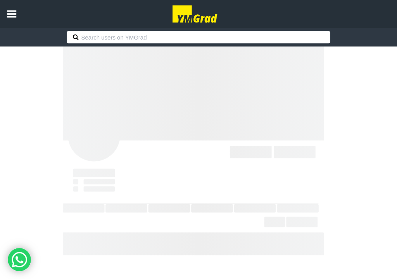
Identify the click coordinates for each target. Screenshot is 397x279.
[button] (11, 14)
